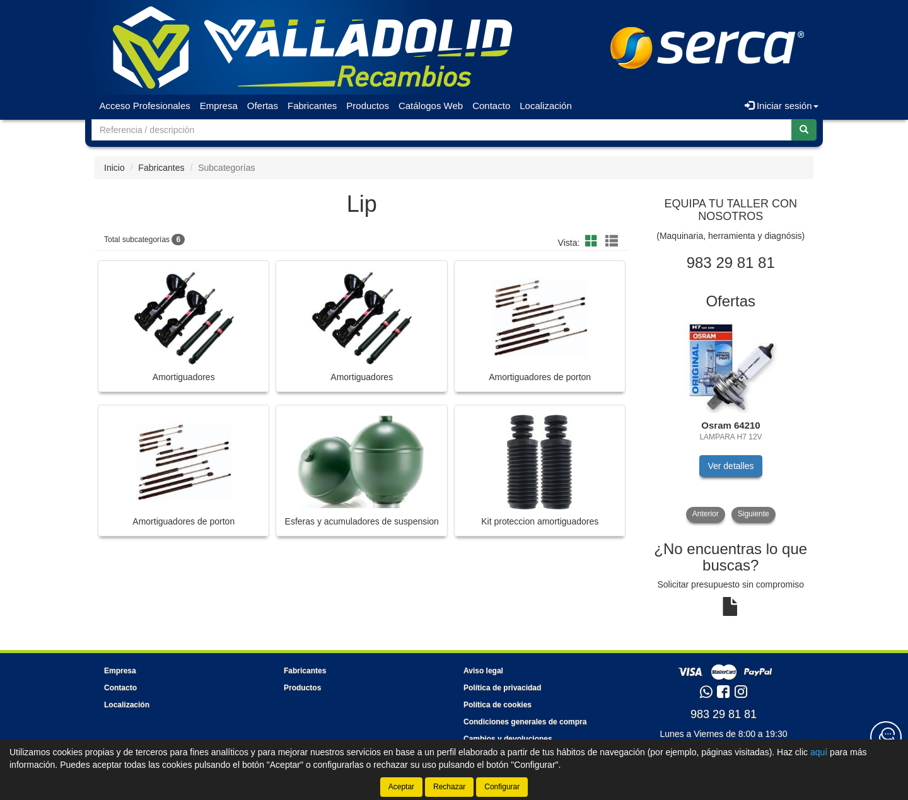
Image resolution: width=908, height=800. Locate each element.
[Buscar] (804, 130)
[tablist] (731, 420)
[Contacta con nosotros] (886, 737)
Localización (546, 105)
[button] (593, 241)
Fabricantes (312, 105)
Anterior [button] (705, 513)
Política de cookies (497, 704)
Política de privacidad (502, 687)
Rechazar (449, 786)
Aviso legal (483, 670)
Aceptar (401, 786)
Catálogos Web (431, 105)
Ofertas (262, 105)
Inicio (114, 168)
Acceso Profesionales (145, 105)
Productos (367, 105)
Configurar (502, 786)
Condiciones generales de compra (524, 721)
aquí (818, 752)
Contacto (491, 105)
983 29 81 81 (723, 714)
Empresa (219, 105)
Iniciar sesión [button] (781, 105)
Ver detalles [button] (730, 466)
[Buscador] (441, 130)
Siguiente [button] (753, 513)
